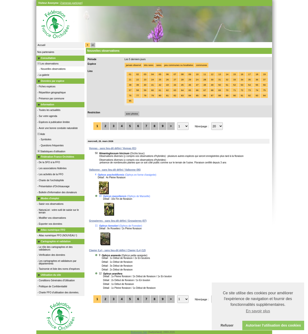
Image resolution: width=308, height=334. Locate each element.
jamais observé (133, 65)
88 (219, 95)
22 (137, 79)
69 (219, 90)
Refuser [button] (227, 325)
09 (189, 74)
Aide (41, 134)
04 (152, 74)
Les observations (47, 63)
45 (182, 85)
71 (234, 90)
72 (242, 90)
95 (130, 101)
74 (257, 90)
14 (227, 74)
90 (234, 95)
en (93, 45)
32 (227, 79)
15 (234, 74)
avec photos (132, 114)
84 (189, 95)
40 (145, 85)
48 (204, 85)
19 (264, 74)
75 (264, 90)
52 (234, 85)
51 (227, 85)
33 (234, 79)
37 (264, 79)
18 (257, 74)
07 (174, 74)
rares (158, 65)
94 (264, 95)
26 (167, 79)
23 (145, 79)
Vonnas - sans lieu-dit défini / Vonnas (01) (112, 148)
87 (212, 95)
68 (212, 90)
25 (160, 79)
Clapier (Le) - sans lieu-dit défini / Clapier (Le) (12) (117, 250)
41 (152, 85)
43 (167, 85)
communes (201, 65)
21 (130, 79)
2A (197, 79)
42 (160, 85)
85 (197, 95)
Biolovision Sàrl (139, 332)
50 (219, 85)
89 (227, 95)
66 (197, 90)
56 (264, 85)
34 (242, 79)
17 (249, 74)
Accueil (41, 45)
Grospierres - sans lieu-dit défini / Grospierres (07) (118, 220)
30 (212, 79)
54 (249, 85)
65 (189, 90)
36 (257, 79)
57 (130, 90)
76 (130, 95)
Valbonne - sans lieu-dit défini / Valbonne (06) (115, 169)
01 (130, 74)
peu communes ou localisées (178, 65)
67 (204, 90)
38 (130, 85)
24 (152, 79)
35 (249, 79)
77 (137, 95)
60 (152, 90)
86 (204, 95)
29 (189, 79)
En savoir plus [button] (258, 311)
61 (160, 90)
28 (182, 79)
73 (249, 90)
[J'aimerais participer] (71, 3)
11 (204, 74)
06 (167, 74)
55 (257, 85)
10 (197, 74)
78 (145, 95)
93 (257, 95)
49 (212, 85)
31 (219, 79)
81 (167, 95)
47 (197, 85)
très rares (148, 65)
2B (204, 79)
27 (174, 79)
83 (182, 95)
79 (152, 95)
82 (174, 95)
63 (174, 90)
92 (249, 95)
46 (189, 85)
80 (160, 95)
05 (160, 74)
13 (219, 74)
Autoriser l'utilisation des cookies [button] (273, 325)
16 (242, 74)
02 (137, 74)
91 (242, 95)
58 (137, 90)
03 (145, 74)
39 (137, 85)
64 (182, 90)
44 (174, 85)
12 (212, 74)
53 (242, 85)
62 (167, 90)
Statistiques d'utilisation (51, 151)
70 (227, 90)
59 (145, 90)
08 (182, 74)
